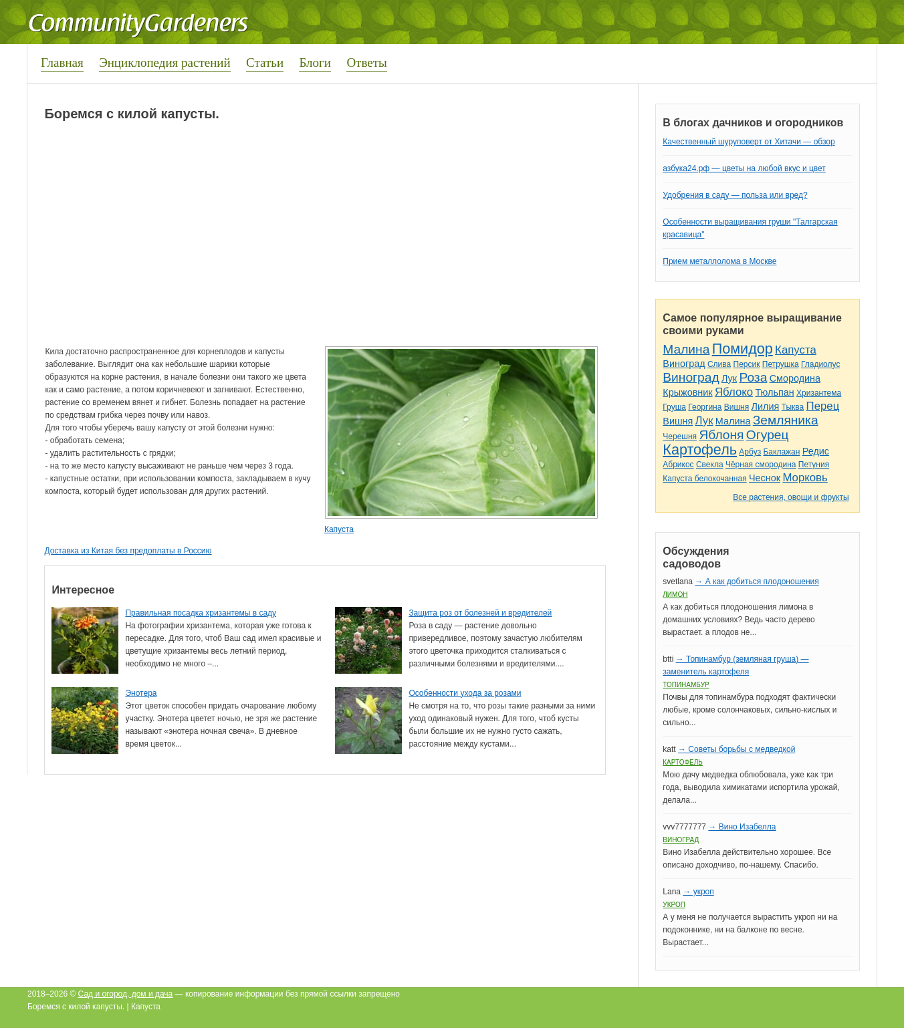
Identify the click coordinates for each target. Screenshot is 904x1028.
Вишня (736, 407)
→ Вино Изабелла (742, 826)
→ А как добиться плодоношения (756, 581)
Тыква (793, 407)
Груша (674, 407)
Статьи (265, 62)
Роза (753, 377)
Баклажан (781, 452)
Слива (719, 364)
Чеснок (764, 478)
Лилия (766, 406)
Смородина (795, 378)
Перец (823, 406)
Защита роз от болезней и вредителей (480, 613)
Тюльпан (774, 392)
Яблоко (734, 392)
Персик (746, 364)
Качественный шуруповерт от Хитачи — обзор (748, 141)
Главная (62, 62)
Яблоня (721, 435)
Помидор (742, 348)
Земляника (785, 420)
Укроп (674, 904)
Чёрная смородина (760, 464)
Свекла (709, 464)
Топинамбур (686, 684)
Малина (686, 349)
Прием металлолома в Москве (719, 261)
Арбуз (750, 452)
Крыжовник (687, 392)
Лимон (675, 594)
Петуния (813, 464)
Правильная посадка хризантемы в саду (200, 613)
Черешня (680, 436)
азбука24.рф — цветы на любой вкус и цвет (744, 168)
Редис (815, 451)
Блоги (315, 62)
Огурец (767, 435)
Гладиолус (820, 364)
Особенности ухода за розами (465, 693)
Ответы (366, 62)
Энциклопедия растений (165, 62)
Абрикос (678, 464)
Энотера (140, 693)
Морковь (804, 477)
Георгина (704, 407)
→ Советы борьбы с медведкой (736, 749)
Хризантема (818, 393)
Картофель (700, 449)
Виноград (684, 363)
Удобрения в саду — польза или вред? (735, 195)
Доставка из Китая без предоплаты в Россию (127, 550)
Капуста (339, 529)
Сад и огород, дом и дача (125, 994)
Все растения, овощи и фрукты (791, 497)
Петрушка (780, 364)
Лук (729, 378)
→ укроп (698, 891)
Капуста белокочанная (704, 478)
